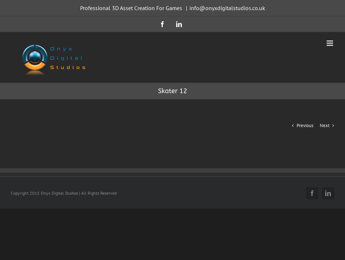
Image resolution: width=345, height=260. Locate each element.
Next (324, 125)
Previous (305, 125)
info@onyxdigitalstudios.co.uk (227, 8)
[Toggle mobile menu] (330, 43)
